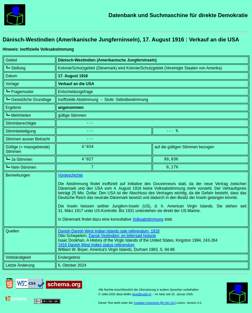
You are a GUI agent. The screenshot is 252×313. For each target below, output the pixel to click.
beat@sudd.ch (141, 294)
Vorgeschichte (70, 175)
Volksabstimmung (148, 219)
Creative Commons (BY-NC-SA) (155, 302)
